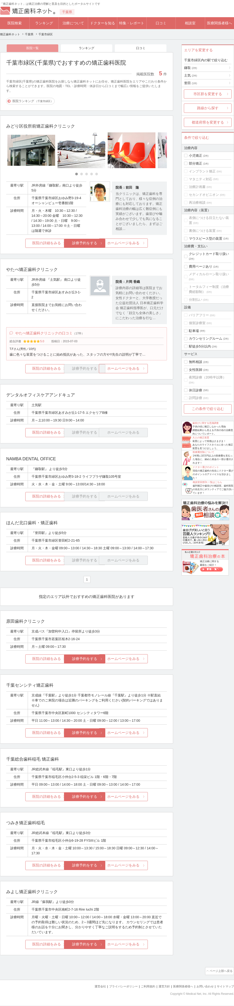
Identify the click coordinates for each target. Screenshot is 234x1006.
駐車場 (194, 331)
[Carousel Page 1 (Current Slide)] (76, 174)
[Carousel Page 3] (86, 174)
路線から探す (207, 108)
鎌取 (190, 68)
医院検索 (14, 23)
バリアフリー (199, 315)
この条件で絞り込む (208, 409)
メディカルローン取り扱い (209, 274)
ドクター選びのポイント (206, 467)
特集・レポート (131, 23)
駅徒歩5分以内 (200, 346)
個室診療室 (197, 323)
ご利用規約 (142, 987)
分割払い (195, 299)
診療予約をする (86, 244)
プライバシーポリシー (115, 987)
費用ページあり (200, 266)
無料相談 (195, 362)
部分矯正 (195, 163)
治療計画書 (197, 187)
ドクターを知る (102, 23)
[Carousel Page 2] (81, 174)
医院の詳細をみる (33, 244)
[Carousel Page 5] (96, 174)
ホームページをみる (140, 244)
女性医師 (195, 370)
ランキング (44, 23)
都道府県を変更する (208, 122)
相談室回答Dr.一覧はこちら (207, 482)
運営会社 (91, 987)
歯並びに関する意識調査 (205, 423)
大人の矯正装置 (200, 437)
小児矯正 (195, 155)
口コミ (161, 23)
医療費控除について (203, 452)
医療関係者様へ (219, 23)
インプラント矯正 (202, 171)
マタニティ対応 (200, 179)
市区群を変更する (207, 94)
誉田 (190, 83)
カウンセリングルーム (205, 338)
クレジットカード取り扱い (209, 254)
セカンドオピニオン (204, 195)
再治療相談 (197, 202)
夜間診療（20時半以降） (207, 377)
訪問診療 (195, 398)
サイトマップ (224, 987)
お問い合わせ (203, 987)
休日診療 (195, 390)
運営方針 (159, 987)
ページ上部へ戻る (220, 972)
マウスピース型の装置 (205, 238)
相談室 (190, 23)
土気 (190, 75)
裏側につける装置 (202, 231)
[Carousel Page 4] (91, 174)
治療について (73, 23)
